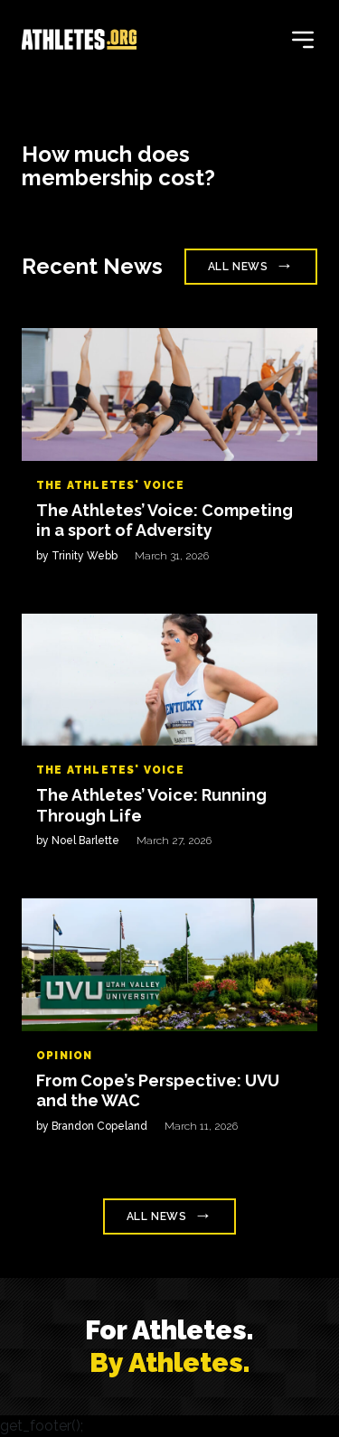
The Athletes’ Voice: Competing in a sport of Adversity (164, 520)
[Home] (79, 40)
